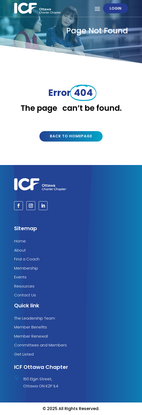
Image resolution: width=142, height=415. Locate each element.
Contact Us (25, 295)
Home (20, 241)
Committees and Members (40, 345)
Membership (26, 268)
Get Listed (24, 354)
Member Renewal (31, 336)
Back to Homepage (71, 136)
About (20, 250)
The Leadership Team (34, 318)
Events (20, 277)
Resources (24, 286)
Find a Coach (26, 259)
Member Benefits (30, 327)
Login (115, 8)
